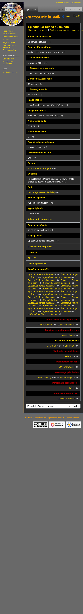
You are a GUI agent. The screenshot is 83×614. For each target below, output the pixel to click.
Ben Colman (68, 335)
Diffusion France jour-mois (41, 68)
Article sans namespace (40, 36)
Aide (76, 15)
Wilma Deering (44, 377)
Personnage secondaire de (65, 383)
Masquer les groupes (37, 30)
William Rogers (67, 377)
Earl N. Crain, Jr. (66, 367)
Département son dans (67, 362)
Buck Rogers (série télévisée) (41, 192)
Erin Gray (69, 346)
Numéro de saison (37, 131)
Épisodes (32, 257)
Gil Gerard (52, 346)
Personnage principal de (67, 372)
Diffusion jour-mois (37, 89)
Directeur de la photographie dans (62, 330)
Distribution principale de (66, 340)
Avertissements (73, 418)
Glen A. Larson (45, 325)
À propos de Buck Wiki (56, 418)
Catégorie (33, 252)
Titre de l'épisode (36, 198)
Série (30, 187)
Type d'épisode (35, 208)
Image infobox (35, 100)
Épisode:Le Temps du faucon (48, 26)
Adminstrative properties (40, 219)
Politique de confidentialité (35, 418)
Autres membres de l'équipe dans (62, 319)
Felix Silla (69, 356)
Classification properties (40, 246)
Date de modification (38, 225)
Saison (31, 163)
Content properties (37, 263)
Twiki (71, 388)
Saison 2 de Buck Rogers (39, 168)
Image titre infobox (37, 110)
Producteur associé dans (66, 393)
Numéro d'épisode (37, 121)
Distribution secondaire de (66, 351)
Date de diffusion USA (39, 58)
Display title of (35, 235)
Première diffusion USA (39, 153)
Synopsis (32, 174)
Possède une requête (38, 269)
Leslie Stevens (67, 325)
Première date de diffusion (41, 142)
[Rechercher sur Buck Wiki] (73, 9)
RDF (68, 16)
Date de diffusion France (40, 47)
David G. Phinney (66, 398)
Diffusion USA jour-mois (40, 79)
